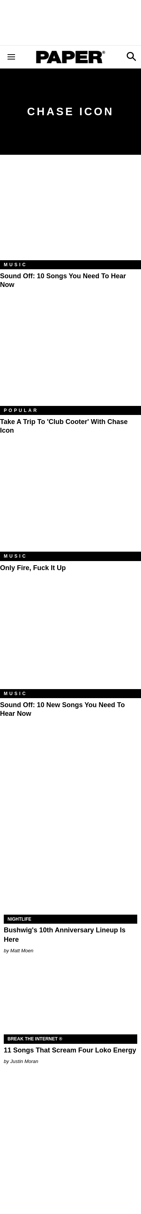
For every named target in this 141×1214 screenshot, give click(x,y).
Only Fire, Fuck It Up (33, 568)
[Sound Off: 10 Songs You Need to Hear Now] (70, 213)
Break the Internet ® (35, 1039)
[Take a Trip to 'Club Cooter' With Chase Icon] (70, 359)
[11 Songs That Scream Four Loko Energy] (70, 1001)
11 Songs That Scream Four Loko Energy (70, 1050)
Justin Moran (24, 1061)
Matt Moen (21, 950)
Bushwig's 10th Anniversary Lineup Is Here (65, 934)
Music (15, 264)
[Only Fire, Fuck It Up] (70, 505)
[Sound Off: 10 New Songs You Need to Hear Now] (70, 642)
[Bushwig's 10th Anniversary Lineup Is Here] (70, 881)
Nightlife (19, 919)
